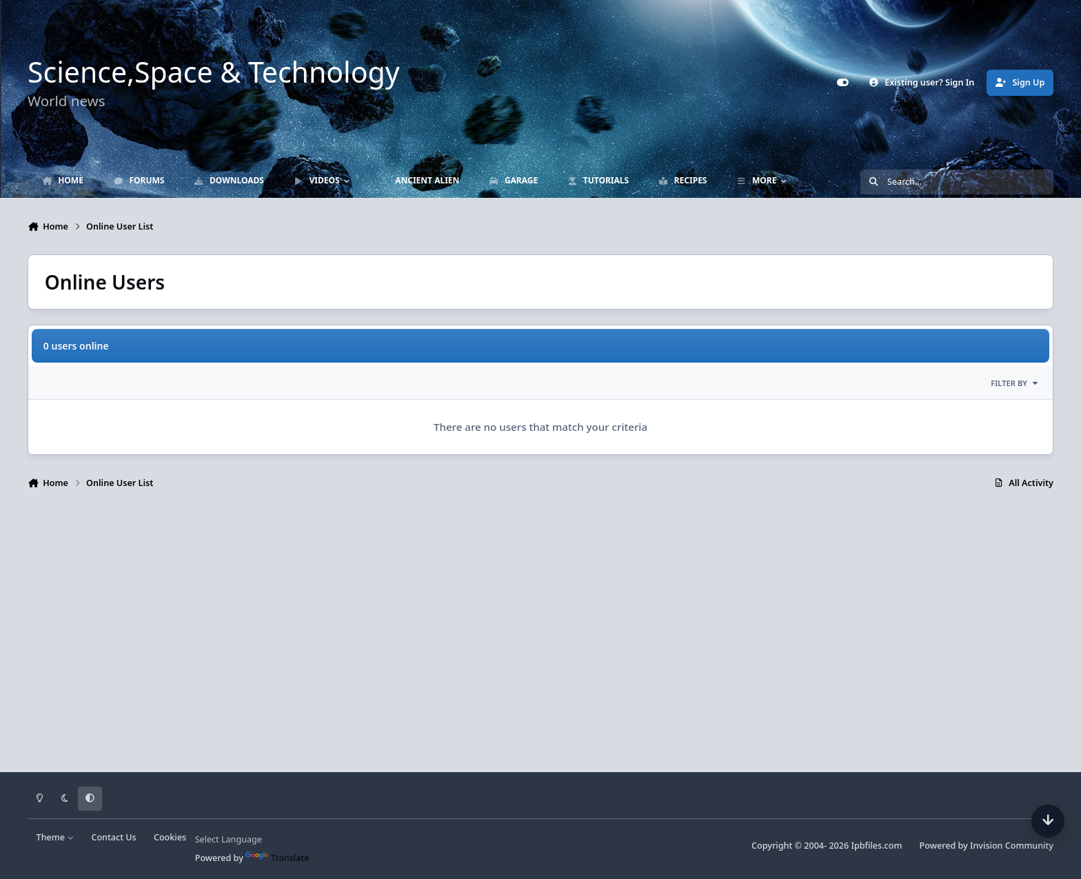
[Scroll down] (1047, 821)
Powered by (986, 845)
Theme (55, 837)
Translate (277, 858)
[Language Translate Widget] (250, 839)
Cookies (170, 837)
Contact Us (113, 837)
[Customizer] (843, 83)
